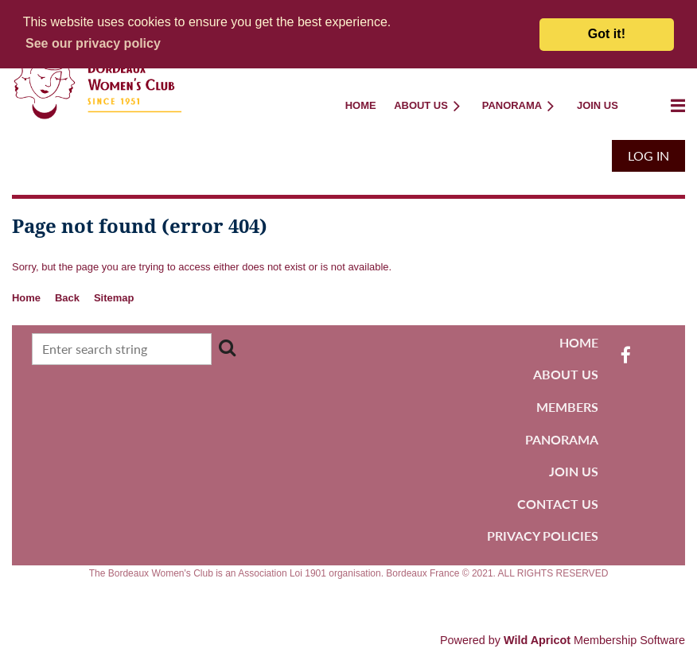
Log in (648, 155)
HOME (578, 342)
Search (227, 347)
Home (26, 298)
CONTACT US (557, 503)
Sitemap (114, 298)
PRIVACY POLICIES (542, 535)
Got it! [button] (606, 34)
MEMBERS (567, 406)
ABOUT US (565, 374)
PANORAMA (561, 439)
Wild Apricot (537, 640)
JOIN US (573, 471)
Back (67, 298)
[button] (93, 44)
